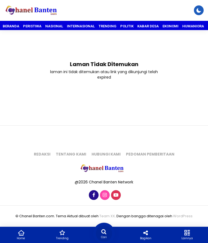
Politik (127, 26)
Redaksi (42, 154)
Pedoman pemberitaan (150, 154)
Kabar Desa (148, 26)
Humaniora (193, 26)
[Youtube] (115, 195)
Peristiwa (32, 26)
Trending (107, 26)
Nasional (54, 26)
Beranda (11, 26)
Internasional (81, 26)
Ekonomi (170, 26)
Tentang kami (71, 154)
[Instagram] (104, 195)
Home (21, 234)
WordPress (183, 216)
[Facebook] (93, 195)
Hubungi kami (106, 154)
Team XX (107, 216)
